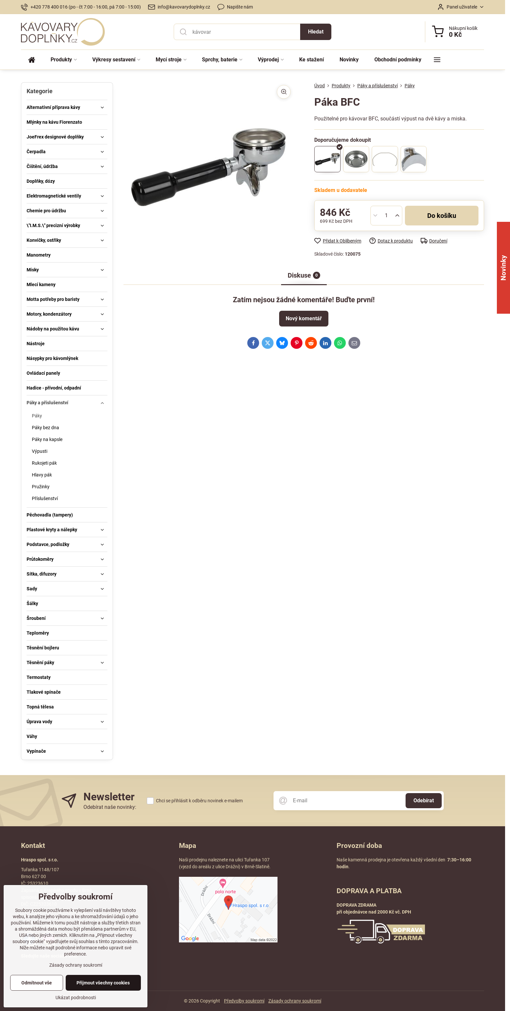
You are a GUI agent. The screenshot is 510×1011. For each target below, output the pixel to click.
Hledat (315, 32)
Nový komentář (304, 318)
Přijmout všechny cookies (103, 994)
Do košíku (441, 216)
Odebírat (423, 800)
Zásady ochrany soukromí (294, 1000)
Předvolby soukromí (244, 1000)
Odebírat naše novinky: (109, 807)
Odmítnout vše (36, 994)
